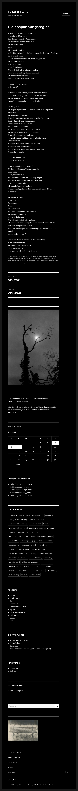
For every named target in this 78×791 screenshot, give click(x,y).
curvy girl (12, 532)
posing (35, 570)
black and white (15, 528)
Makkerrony (15, 487)
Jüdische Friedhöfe (17, 612)
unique (24, 575)
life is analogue (46, 554)
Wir (11, 621)
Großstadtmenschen (18, 607)
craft (52, 528)
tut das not (18, 263)
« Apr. (18, 464)
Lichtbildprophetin (15, 752)
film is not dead (45, 541)
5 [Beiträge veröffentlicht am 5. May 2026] (18, 447)
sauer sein (11, 263)
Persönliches (15, 643)
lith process (22, 558)
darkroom (35, 532)
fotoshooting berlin (29, 545)
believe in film (35, 524)
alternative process (16, 515)
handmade (44, 545)
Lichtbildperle (18, 12)
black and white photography (36, 528)
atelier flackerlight (37, 520)
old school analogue (30, 562)
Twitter (13, 671)
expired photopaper (29, 541)
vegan (25, 263)
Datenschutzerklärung (26, 785)
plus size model (24, 570)
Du (11, 601)
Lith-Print (14, 615)
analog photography (34, 515)
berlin (45, 524)
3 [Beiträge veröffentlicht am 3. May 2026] (55, 443)
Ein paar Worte (36, 256)
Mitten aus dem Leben (48, 256)
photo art (35, 566)
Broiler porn (15, 598)
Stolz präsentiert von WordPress (45, 785)
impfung (44, 258)
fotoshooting (14, 545)
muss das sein (53, 260)
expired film (13, 541)
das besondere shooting (18, 537)
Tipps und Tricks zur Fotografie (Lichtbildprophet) (30, 649)
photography (47, 566)
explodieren (36, 258)
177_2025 (28, 484)
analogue (49, 515)
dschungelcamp (17, 258)
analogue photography (18, 520)
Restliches (12, 772)
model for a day (36, 558)
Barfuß (12, 595)
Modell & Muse (14, 757)
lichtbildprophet (38, 549)
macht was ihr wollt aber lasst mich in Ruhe (26, 260)
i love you (12, 549)
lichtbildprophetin (16, 554)
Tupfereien (12, 762)
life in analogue (32, 554)
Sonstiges (14, 646)
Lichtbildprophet (15, 401)
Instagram (14, 668)
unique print (34, 575)
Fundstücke (14, 604)
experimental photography (42, 537)
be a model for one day (18, 524)
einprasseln (27, 258)
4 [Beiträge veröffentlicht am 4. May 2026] (11, 447)
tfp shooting (52, 570)
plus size (12, 570)
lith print (12, 558)
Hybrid (12, 609)
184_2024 (28, 495)
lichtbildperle (24, 549)
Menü (66, 13)
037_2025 (28, 490)
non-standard (14, 562)
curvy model (23, 532)
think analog (14, 575)
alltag (10, 258)
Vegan (12, 618)
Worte (10, 767)
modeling (48, 558)
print (43, 570)
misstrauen (44, 260)
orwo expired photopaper (19, 566)
